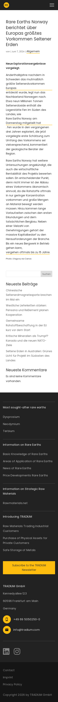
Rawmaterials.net (15, 503)
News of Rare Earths (17, 468)
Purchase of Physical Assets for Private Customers (25, 540)
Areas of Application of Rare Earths (28, 461)
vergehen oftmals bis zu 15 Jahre (28, 252)
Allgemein (33, 51)
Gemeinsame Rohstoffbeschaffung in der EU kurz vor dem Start (26, 325)
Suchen (46, 274)
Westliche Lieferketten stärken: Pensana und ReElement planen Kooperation (27, 310)
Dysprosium (11, 417)
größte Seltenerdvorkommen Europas (25, 86)
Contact (9, 670)
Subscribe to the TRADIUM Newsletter (29, 567)
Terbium (9, 431)
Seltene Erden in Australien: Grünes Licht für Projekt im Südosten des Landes (29, 355)
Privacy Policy (12, 684)
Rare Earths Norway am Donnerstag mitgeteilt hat (23, 121)
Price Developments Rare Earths (25, 475)
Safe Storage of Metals (19, 550)
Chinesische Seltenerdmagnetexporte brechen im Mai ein (29, 295)
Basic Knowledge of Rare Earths (25, 454)
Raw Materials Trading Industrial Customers (25, 528)
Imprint (8, 677)
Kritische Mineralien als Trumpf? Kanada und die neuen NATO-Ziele (27, 340)
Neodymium (11, 424)
